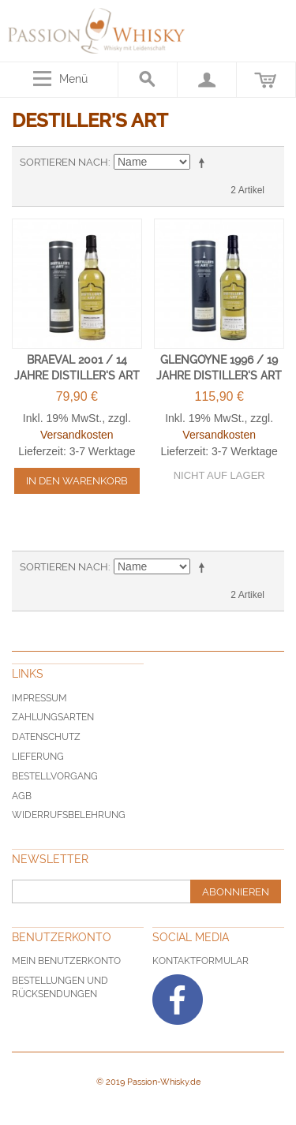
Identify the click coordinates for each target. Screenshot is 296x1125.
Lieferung (38, 756)
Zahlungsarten (53, 717)
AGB (22, 796)
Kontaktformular (200, 960)
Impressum (39, 698)
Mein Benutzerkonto (66, 960)
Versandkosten (77, 434)
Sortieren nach (64, 162)
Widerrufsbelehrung (69, 814)
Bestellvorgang (55, 776)
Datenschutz (46, 736)
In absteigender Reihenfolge (204, 162)
